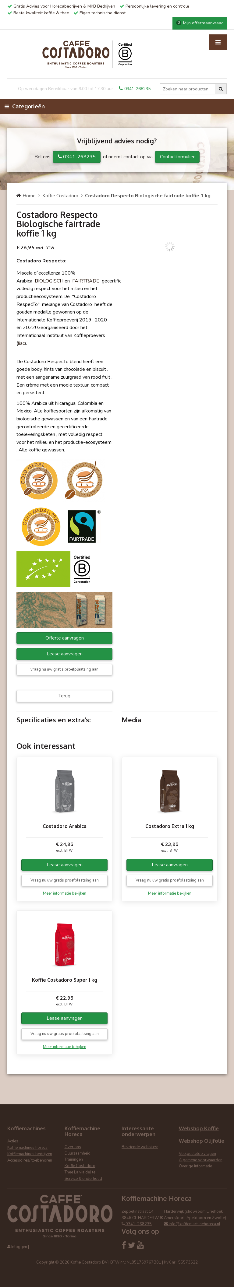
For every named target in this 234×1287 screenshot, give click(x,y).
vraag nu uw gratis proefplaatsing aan (64, 669)
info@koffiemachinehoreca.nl (192, 1224)
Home (29, 195)
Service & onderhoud (83, 1178)
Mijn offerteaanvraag (200, 23)
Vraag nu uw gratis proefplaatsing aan (64, 880)
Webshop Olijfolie (201, 1141)
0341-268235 (135, 89)
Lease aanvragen (65, 654)
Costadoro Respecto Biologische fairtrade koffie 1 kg (148, 195)
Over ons (73, 1147)
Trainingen (74, 1159)
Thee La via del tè (80, 1172)
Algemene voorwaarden (200, 1160)
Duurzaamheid (77, 1153)
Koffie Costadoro (60, 195)
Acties (12, 1141)
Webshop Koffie (199, 1128)
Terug (64, 696)
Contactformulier (177, 156)
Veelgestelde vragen (197, 1153)
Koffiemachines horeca (27, 1147)
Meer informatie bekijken (64, 893)
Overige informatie (195, 1166)
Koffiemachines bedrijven (29, 1154)
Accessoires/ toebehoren (29, 1160)
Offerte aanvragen (64, 638)
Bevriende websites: (140, 1147)
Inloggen (19, 1247)
